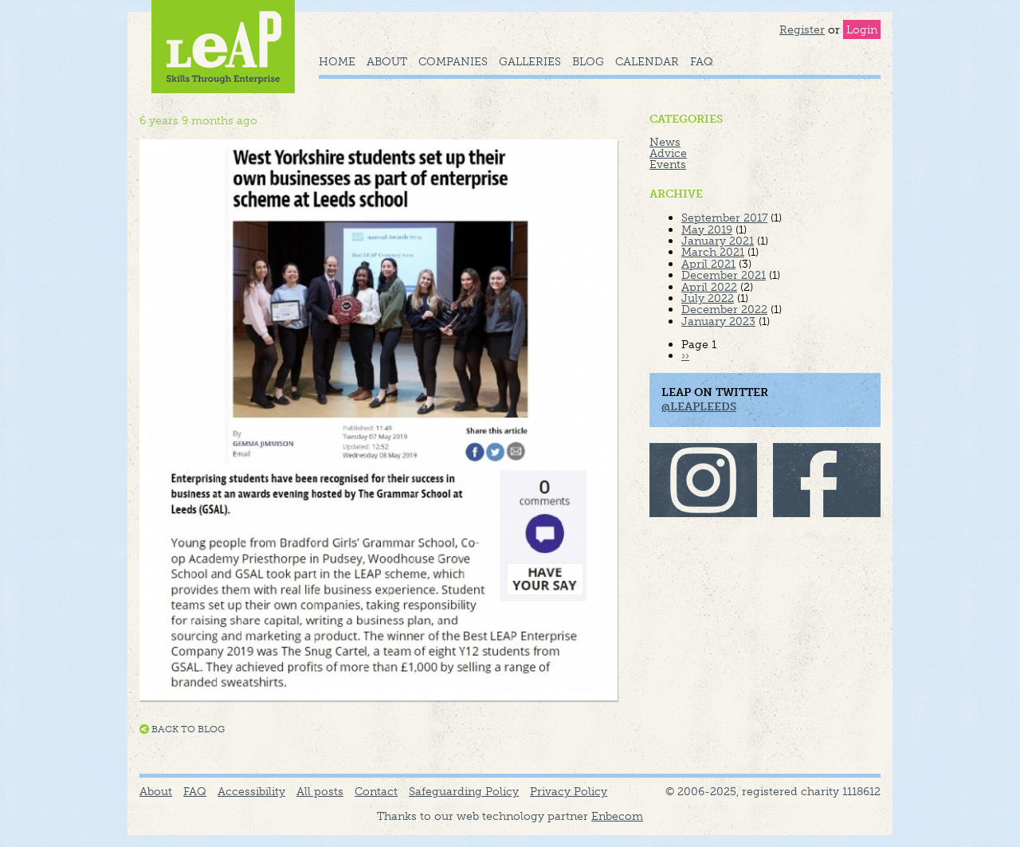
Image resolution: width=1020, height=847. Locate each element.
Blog (588, 61)
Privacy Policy (568, 791)
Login (861, 29)
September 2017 (724, 217)
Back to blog (188, 729)
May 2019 (706, 229)
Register (802, 29)
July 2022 (707, 298)
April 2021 (708, 264)
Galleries (530, 61)
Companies (453, 61)
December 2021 (723, 275)
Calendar (647, 61)
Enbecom (617, 816)
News (665, 142)
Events (667, 164)
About (387, 61)
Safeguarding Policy (464, 791)
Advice (668, 153)
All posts (319, 791)
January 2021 (717, 240)
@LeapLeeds (698, 406)
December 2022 (724, 309)
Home (337, 61)
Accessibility (251, 791)
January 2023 (718, 321)
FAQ (701, 61)
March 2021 (712, 252)
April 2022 (709, 287)
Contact (376, 791)
